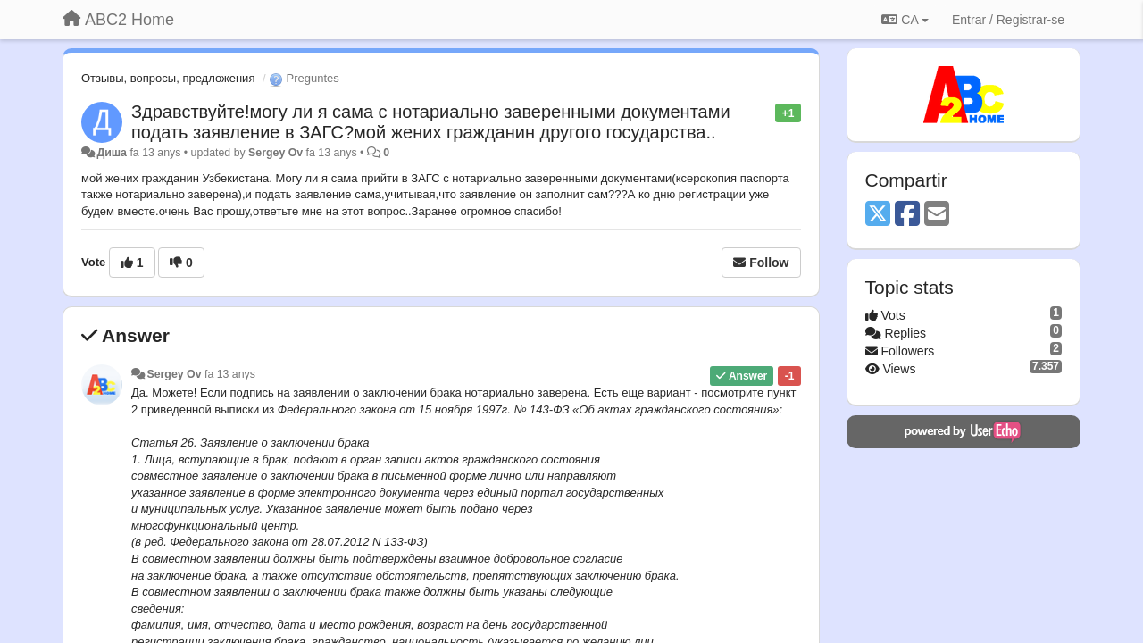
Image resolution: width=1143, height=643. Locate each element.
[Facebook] (907, 214)
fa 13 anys (229, 374)
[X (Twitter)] (877, 214)
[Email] (936, 214)
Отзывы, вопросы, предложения (167, 78)
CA (904, 20)
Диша (111, 152)
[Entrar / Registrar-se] (1008, 19)
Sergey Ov (275, 152)
